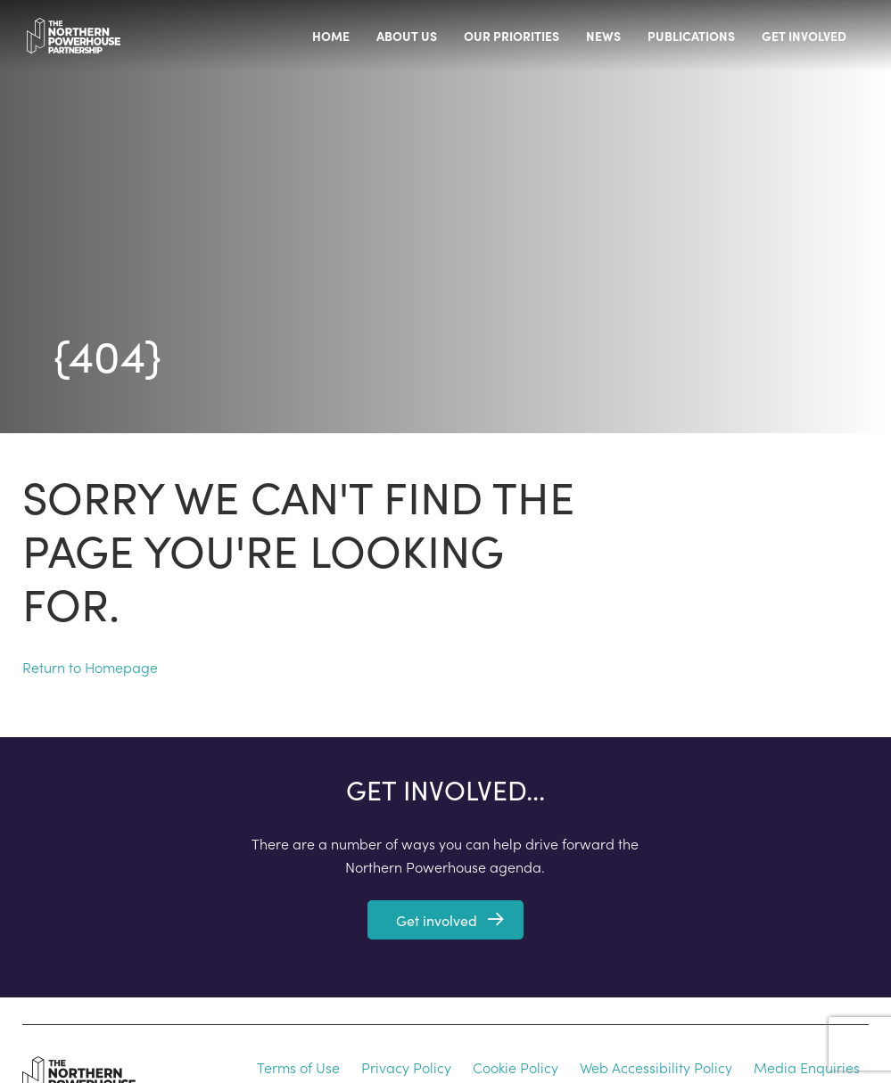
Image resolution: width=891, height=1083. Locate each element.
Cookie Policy (515, 1067)
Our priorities (511, 36)
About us (406, 36)
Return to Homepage (90, 667)
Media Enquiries (807, 1067)
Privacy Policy (406, 1067)
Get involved (804, 36)
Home (331, 36)
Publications (691, 36)
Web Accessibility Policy (656, 1067)
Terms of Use (298, 1067)
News (603, 36)
